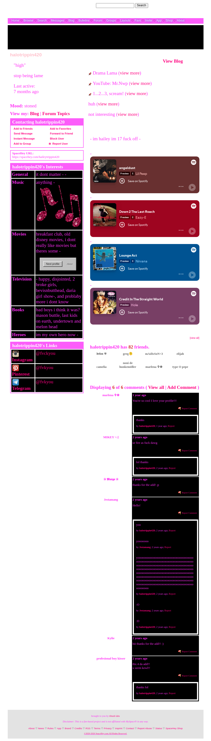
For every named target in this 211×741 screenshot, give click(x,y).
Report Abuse (145, 728)
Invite (148, 20)
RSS (88, 728)
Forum (98, 20)
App (158, 20)
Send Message (22, 133)
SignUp (196, 5)
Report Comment (187, 408)
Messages (57, 20)
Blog (71, 20)
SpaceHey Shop (174, 728)
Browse (28, 20)
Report (171, 426)
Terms (97, 728)
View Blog (173, 61)
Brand (68, 728)
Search (141, 5)
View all (156, 387)
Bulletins (84, 20)
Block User (56, 138)
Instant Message (23, 138)
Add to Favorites (60, 128)
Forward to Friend (61, 133)
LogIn (185, 5)
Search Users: (86, 5)
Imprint (118, 728)
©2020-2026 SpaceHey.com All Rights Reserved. (105, 733)
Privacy (108, 728)
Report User (59, 143)
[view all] (194, 338)
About (180, 20)
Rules (50, 728)
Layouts (125, 20)
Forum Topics (56, 113)
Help (177, 5)
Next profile (53, 263)
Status (158, 728)
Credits (78, 728)
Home (15, 20)
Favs (138, 20)
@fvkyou (44, 367)
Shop (169, 20)
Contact (130, 728)
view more (130, 72)
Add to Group (21, 143)
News (41, 728)
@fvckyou (46, 353)
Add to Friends (22, 128)
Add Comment (181, 387)
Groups (111, 20)
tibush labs (114, 716)
